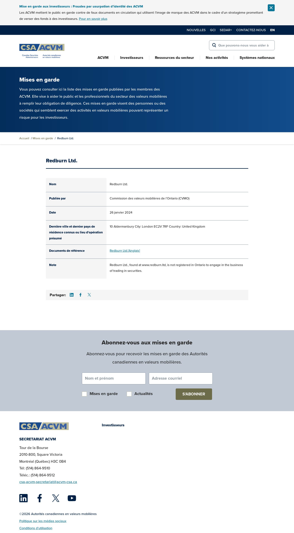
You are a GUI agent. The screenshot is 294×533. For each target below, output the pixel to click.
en (272, 30)
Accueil (24, 138)
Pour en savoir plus (93, 18)
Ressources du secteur (174, 57)
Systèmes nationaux (257, 57)
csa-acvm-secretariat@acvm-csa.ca (48, 482)
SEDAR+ (226, 30)
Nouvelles (196, 30)
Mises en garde (43, 138)
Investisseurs (131, 57)
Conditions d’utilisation (35, 528)
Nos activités (217, 57)
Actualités (143, 394)
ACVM (103, 57)
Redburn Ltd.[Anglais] (125, 250)
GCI (212, 30)
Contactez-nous (251, 30)
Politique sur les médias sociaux (42, 521)
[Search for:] (242, 45)
